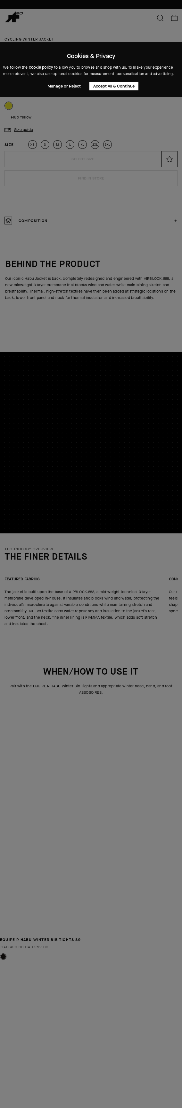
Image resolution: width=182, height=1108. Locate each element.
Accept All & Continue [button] (114, 86)
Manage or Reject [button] (64, 86)
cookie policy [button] (41, 67)
